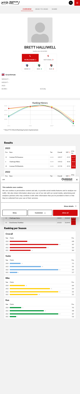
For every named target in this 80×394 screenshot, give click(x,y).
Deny (15, 213)
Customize (40, 213)
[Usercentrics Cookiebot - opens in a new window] (63, 179)
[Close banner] (77, 179)
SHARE (54, 9)
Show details (69, 206)
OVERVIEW (27, 9)
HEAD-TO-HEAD (41, 9)
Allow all (65, 213)
